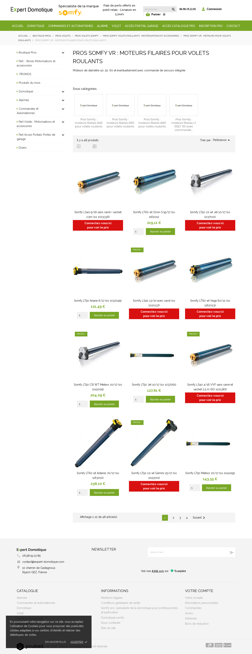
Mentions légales (112, 597)
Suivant (199, 517)
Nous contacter (110, 622)
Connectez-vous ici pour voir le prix (97, 225)
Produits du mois (29, 82)
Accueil (17, 26)
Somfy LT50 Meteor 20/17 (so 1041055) (210, 473)
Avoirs (189, 613)
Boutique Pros (28, 52)
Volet (116, 26)
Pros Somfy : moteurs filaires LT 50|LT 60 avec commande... (183, 125)
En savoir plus (55, 641)
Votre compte (199, 591)
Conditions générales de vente (120, 602)
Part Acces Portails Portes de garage (36, 137)
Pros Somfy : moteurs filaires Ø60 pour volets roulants (152, 123)
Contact (233, 26)
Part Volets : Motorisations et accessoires (36, 124)
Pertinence (222, 140)
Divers (23, 147)
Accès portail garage (141, 26)
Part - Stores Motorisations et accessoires (36, 63)
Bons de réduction (197, 623)
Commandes (193, 608)
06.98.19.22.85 (188, 9)
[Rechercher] (160, 9)
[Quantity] (138, 231)
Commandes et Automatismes (27, 111)
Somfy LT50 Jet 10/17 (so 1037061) (154, 384)
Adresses (191, 618)
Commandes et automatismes (70, 26)
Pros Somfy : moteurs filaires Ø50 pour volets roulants (120, 123)
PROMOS (25, 74)
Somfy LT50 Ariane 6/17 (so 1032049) (98, 300)
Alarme (102, 26)
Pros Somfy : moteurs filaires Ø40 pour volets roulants (88, 123)
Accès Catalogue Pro (178, 26)
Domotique (35, 26)
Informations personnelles (201, 602)
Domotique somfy (112, 617)
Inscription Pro (211, 26)
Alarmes (24, 100)
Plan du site (108, 628)
